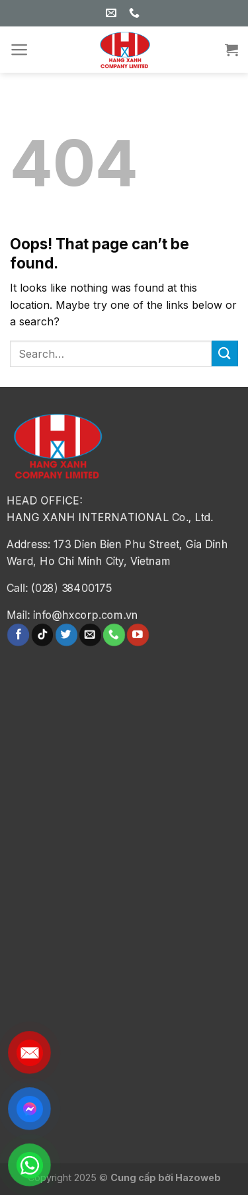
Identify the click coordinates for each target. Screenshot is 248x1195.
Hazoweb (198, 1177)
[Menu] (19, 49)
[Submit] (225, 353)
